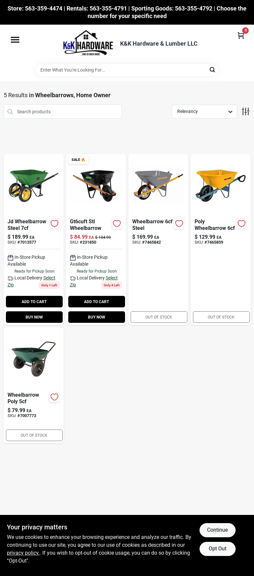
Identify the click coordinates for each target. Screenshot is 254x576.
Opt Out (217, 548)
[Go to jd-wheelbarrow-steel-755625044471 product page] (34, 239)
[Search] (213, 69)
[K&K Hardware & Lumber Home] (86, 44)
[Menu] (15, 39)
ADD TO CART (34, 301)
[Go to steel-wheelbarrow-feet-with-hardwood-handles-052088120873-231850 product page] (96, 239)
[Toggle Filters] (245, 111)
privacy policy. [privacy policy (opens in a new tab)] (23, 553)
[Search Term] (127, 70)
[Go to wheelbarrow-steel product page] (158, 239)
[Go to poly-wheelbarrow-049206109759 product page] (221, 239)
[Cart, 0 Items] (241, 35)
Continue (217, 530)
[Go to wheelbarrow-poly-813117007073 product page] (34, 385)
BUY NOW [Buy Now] (34, 317)
